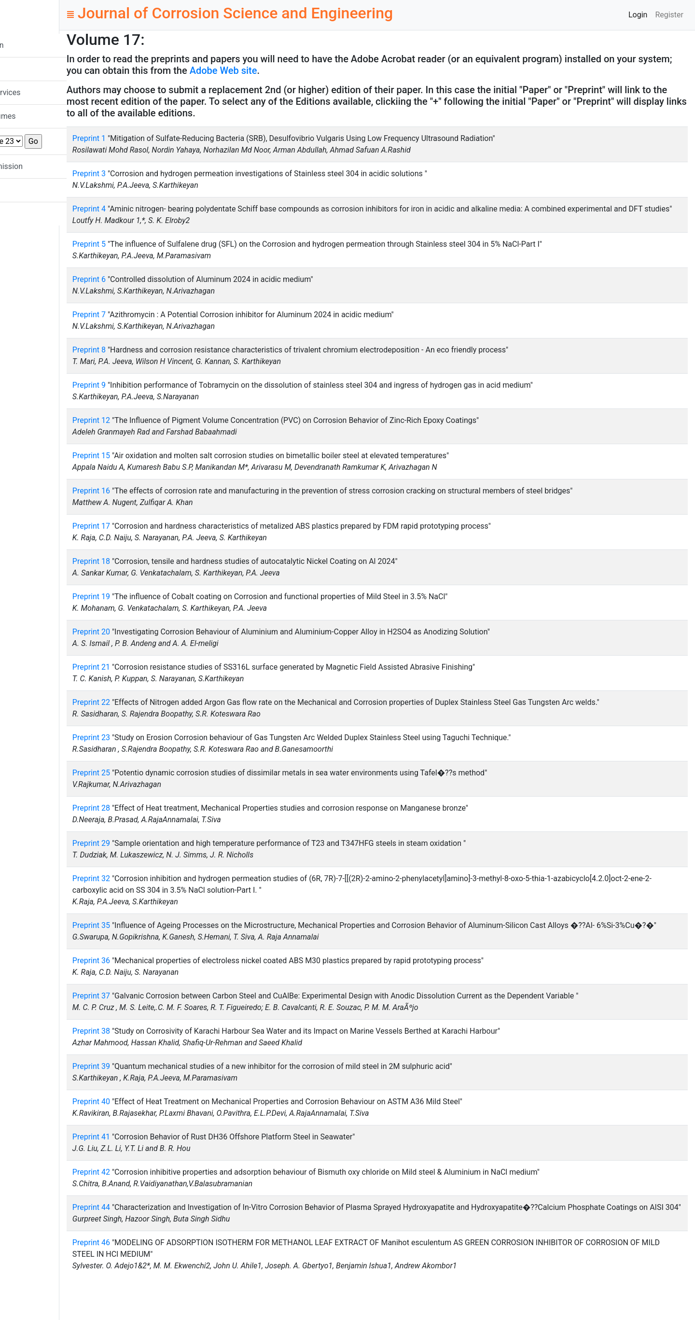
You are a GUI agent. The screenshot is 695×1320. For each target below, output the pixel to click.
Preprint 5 (145, 255)
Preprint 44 (148, 1230)
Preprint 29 (148, 854)
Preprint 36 (148, 983)
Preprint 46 (148, 1277)
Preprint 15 (148, 467)
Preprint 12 (148, 431)
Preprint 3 (145, 173)
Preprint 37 (148, 1019)
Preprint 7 (145, 326)
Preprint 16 (148, 502)
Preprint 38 (148, 1054)
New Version (38, 45)
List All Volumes (44, 116)
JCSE (33, 15)
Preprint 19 (148, 608)
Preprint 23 (148, 749)
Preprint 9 (145, 396)
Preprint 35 (148, 936)
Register (669, 14)
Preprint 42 (148, 1195)
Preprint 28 (148, 819)
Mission (30, 68)
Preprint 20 (148, 643)
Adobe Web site (337, 70)
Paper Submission (48, 166)
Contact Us (36, 213)
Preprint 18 (148, 572)
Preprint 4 (145, 208)
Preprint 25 (148, 784)
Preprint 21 (148, 678)
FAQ (24, 190)
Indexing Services (47, 92)
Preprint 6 (145, 290)
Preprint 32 (148, 890)
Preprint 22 (148, 713)
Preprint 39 (148, 1089)
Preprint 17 (148, 537)
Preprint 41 (148, 1160)
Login (637, 14)
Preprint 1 (145, 138)
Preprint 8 (145, 361)
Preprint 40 (148, 1124)
